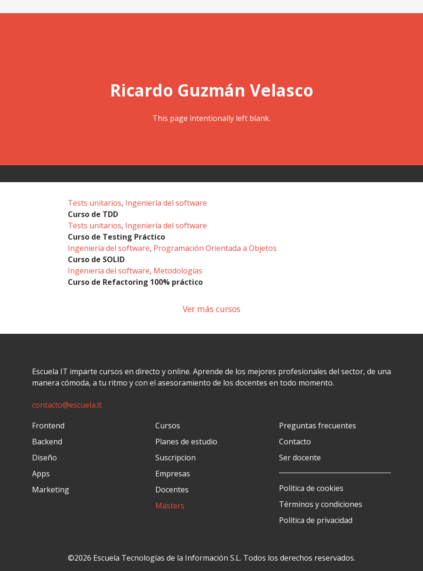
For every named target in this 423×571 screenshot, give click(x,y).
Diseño (44, 457)
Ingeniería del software (166, 203)
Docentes (172, 489)
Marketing (50, 489)
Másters (169, 505)
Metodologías (177, 270)
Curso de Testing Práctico (116, 237)
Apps (41, 473)
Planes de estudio (186, 441)
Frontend (48, 425)
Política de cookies (311, 488)
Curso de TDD (93, 214)
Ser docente (300, 457)
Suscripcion (175, 457)
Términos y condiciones (320, 504)
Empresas (172, 473)
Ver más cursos (211, 308)
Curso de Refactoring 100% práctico (135, 282)
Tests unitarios (94, 203)
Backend (47, 441)
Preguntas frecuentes (317, 425)
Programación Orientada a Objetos (215, 248)
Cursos (167, 425)
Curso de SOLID (96, 259)
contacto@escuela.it (67, 405)
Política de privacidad (315, 520)
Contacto (295, 441)
